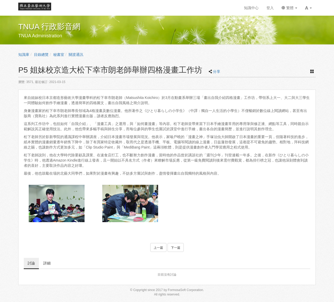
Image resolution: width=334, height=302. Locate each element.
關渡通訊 (76, 54)
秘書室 (58, 54)
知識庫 (23, 54)
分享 (216, 71)
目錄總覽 (41, 54)
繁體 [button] (289, 8)
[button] (308, 8)
